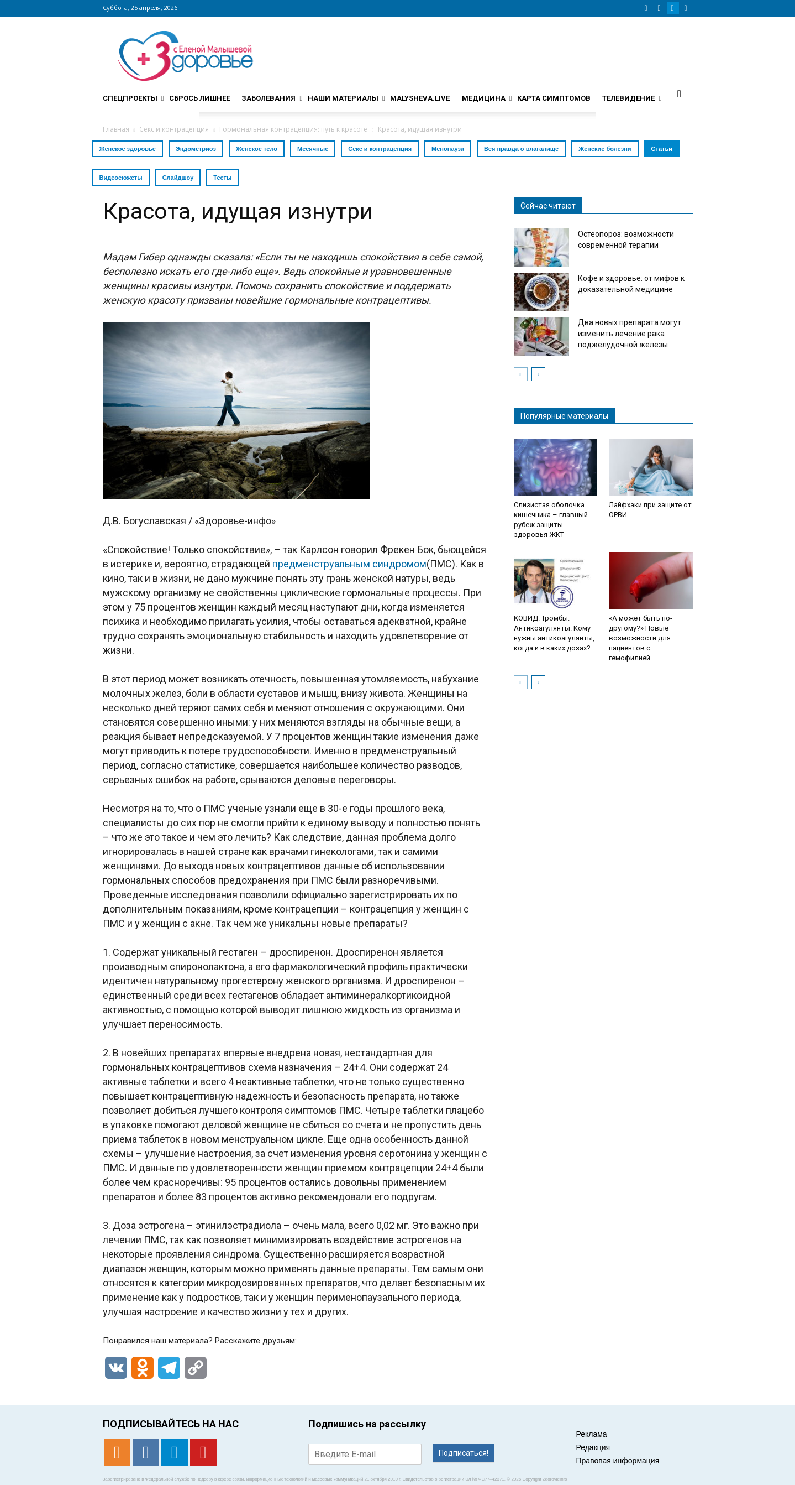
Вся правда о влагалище (521, 148)
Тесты (222, 177)
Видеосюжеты (121, 177)
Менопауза (447, 148)
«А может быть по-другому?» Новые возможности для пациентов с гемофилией (640, 638)
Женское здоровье (127, 148)
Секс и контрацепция (380, 148)
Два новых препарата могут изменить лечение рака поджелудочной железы (629, 333)
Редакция (593, 1447)
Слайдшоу (178, 177)
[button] (679, 93)
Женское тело (256, 148)
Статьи (661, 148)
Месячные (312, 148)
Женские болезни (604, 148)
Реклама (591, 1434)
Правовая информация (618, 1460)
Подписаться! (463, 1452)
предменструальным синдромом (349, 564)
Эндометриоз (196, 148)
